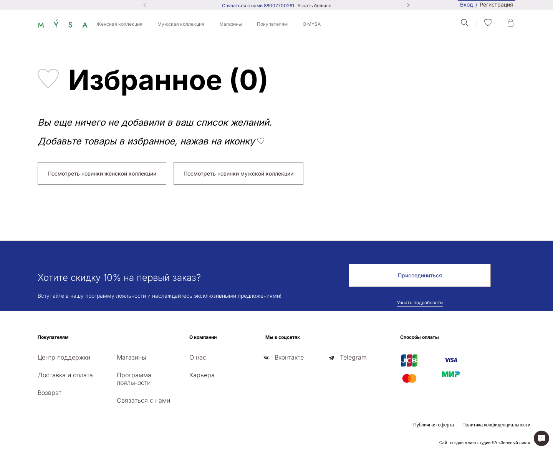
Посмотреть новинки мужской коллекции (238, 173)
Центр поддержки (64, 357)
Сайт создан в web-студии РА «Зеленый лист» (484, 442)
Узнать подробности (420, 302)
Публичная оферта (433, 425)
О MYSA (312, 24)
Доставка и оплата (65, 375)
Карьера (202, 375)
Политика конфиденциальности (496, 425)
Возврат (49, 392)
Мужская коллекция (180, 24)
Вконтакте (289, 357)
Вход (466, 4)
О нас (197, 357)
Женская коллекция (119, 24)
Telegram (353, 357)
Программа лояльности (134, 378)
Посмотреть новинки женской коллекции (102, 173)
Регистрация (496, 5)
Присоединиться (420, 275)
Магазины (230, 24)
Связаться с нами (143, 400)
